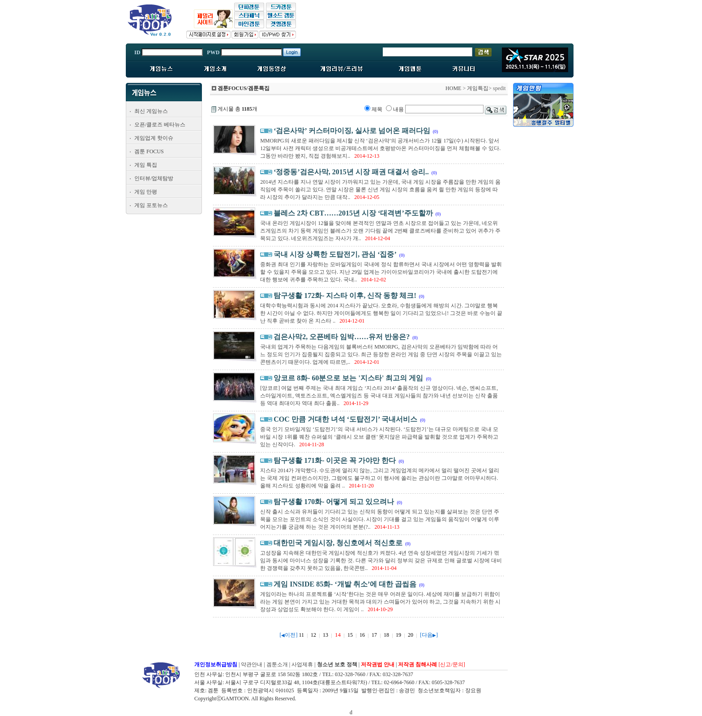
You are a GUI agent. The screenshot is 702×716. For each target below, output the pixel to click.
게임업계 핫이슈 (153, 138)
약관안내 (251, 664)
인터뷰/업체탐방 (153, 178)
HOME (453, 88)
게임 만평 (145, 192)
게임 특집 (145, 165)
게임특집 (477, 88)
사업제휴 (302, 664)
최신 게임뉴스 (151, 111)
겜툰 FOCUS (149, 151)
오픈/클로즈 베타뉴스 (159, 124)
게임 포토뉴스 (151, 205)
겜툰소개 (277, 664)
